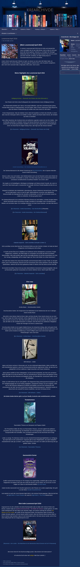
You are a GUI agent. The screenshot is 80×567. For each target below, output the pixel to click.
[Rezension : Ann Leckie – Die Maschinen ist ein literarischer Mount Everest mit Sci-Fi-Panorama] (30, 543)
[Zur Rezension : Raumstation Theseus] (29, 447)
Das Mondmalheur (38, 170)
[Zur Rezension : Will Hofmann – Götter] (29, 392)
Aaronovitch (63, 56)
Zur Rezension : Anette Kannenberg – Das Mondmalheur (26, 208)
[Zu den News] (42, 484)
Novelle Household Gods (34, 489)
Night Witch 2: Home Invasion (16, 495)
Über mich (14, 29)
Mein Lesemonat (7, 561)
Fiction (78, 46)
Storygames (74, 51)
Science (78, 44)
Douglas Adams (64, 58)
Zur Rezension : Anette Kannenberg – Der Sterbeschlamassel (29, 212)
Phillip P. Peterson (74, 56)
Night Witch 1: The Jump (38, 495)
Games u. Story (56, 29)
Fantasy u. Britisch (41, 29)
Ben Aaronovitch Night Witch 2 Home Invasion (13, 562)
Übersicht (6, 29)
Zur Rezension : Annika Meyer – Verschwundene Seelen (30, 336)
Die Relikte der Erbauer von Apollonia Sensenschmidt (15, 564)
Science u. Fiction (27, 29)
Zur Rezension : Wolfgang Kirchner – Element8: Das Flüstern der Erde (30, 129)
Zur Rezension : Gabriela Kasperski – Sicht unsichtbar (29, 273)
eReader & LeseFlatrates (10, 33)
